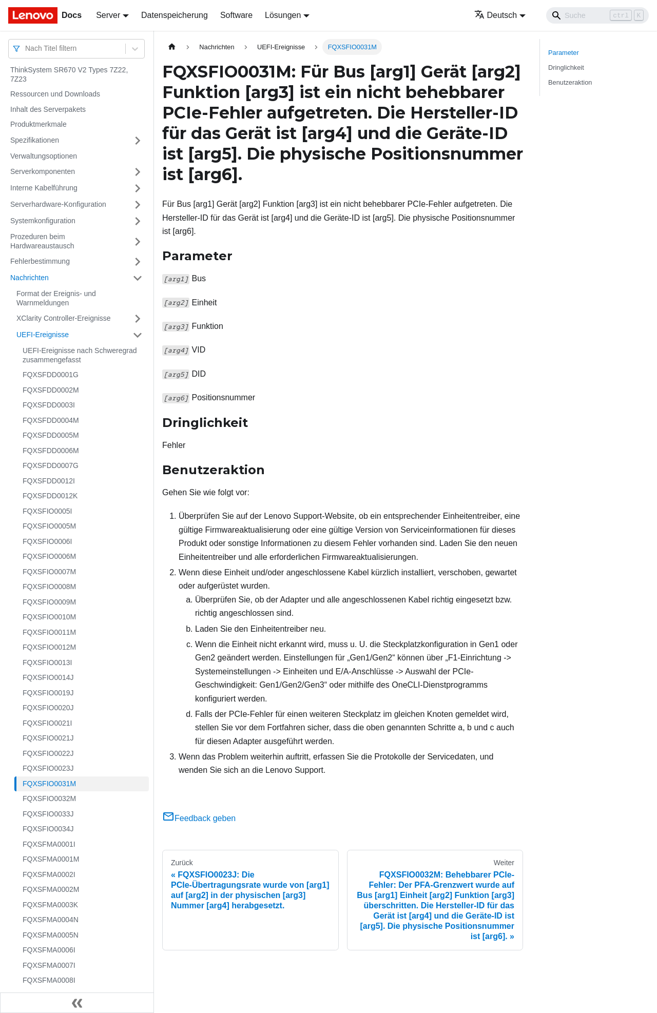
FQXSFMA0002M (51, 889)
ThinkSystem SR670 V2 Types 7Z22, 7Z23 (69, 74)
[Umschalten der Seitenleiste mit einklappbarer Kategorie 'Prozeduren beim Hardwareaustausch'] (137, 241)
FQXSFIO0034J (48, 829)
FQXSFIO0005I (47, 511)
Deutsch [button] (495, 15)
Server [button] (108, 15)
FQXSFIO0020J (48, 708)
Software (236, 15)
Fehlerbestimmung (40, 261)
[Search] (597, 15)
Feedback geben (199, 818)
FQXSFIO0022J (48, 753)
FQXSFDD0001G (51, 375)
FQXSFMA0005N (51, 935)
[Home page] (172, 47)
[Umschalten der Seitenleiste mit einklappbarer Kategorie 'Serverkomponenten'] (137, 172)
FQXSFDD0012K (50, 496)
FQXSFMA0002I (49, 874)
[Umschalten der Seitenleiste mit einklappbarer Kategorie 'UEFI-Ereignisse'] (137, 335)
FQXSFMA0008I (49, 980)
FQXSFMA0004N (51, 919)
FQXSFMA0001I (49, 844)
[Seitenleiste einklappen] (77, 1002)
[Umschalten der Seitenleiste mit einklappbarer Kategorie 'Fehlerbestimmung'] (137, 262)
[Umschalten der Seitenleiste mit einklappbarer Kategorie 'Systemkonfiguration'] (137, 221)
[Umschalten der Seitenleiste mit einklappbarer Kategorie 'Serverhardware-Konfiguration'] (137, 205)
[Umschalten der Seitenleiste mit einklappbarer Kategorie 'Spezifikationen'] (137, 140)
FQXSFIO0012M (49, 647)
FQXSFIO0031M (49, 784)
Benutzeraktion (570, 82)
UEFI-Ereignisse (42, 334)
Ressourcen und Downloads (55, 94)
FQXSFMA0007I (49, 965)
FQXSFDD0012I (49, 481)
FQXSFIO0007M (49, 572)
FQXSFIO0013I (47, 662)
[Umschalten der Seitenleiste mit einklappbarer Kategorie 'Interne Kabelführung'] (137, 188)
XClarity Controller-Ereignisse (63, 318)
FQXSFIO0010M (49, 617)
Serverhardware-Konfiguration (58, 204)
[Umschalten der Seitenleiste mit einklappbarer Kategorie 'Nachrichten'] (137, 278)
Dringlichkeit (566, 67)
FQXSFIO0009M (49, 602)
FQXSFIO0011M (49, 632)
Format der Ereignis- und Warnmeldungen (56, 298)
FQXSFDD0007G (51, 465)
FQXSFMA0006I (49, 950)
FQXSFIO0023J (48, 768)
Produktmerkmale (38, 124)
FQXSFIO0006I (47, 541)
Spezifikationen (34, 140)
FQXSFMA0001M (51, 859)
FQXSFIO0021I (47, 723)
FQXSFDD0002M (51, 390)
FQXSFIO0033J (48, 814)
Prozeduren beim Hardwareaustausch (42, 241)
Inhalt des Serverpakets (48, 109)
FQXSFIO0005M (49, 526)
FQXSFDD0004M (51, 420)
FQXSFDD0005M (51, 435)
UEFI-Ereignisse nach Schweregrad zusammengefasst (80, 355)
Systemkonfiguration (42, 221)
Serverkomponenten (42, 171)
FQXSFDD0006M (51, 450)
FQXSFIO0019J (48, 693)
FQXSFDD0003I (49, 405)
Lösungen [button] (283, 15)
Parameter (563, 52)
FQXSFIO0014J (48, 677)
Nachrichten (29, 278)
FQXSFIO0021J (48, 738)
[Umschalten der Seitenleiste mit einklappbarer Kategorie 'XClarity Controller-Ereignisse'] (137, 318)
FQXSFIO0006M (49, 556)
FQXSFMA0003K (50, 905)
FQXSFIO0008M (49, 586)
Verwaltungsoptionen (43, 156)
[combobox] (26, 48)
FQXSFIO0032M (49, 798)
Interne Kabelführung (44, 188)
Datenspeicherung (174, 15)
